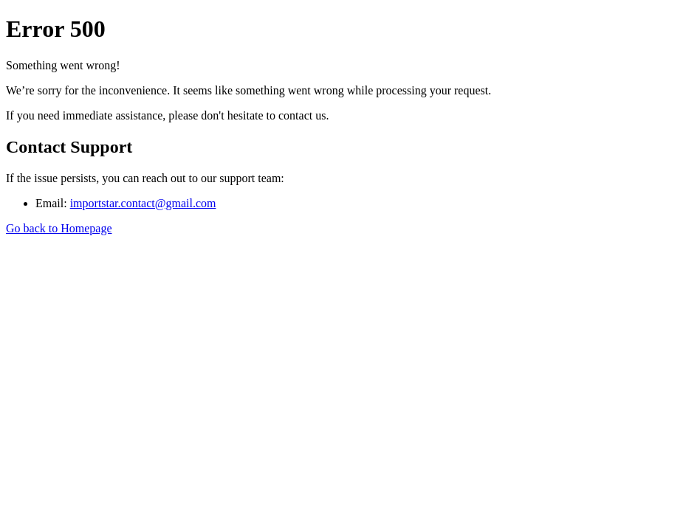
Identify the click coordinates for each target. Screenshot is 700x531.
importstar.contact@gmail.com (143, 203)
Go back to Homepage (59, 228)
